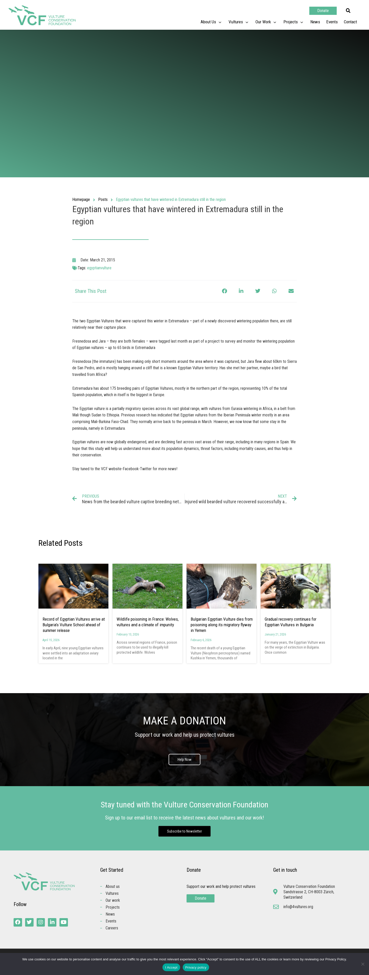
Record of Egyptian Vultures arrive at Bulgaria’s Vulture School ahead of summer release (74, 625)
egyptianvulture (99, 267)
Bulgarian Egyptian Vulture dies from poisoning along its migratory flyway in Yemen (222, 625)
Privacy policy (196, 967)
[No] (362, 964)
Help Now (184, 759)
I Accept (171, 967)
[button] (348, 11)
